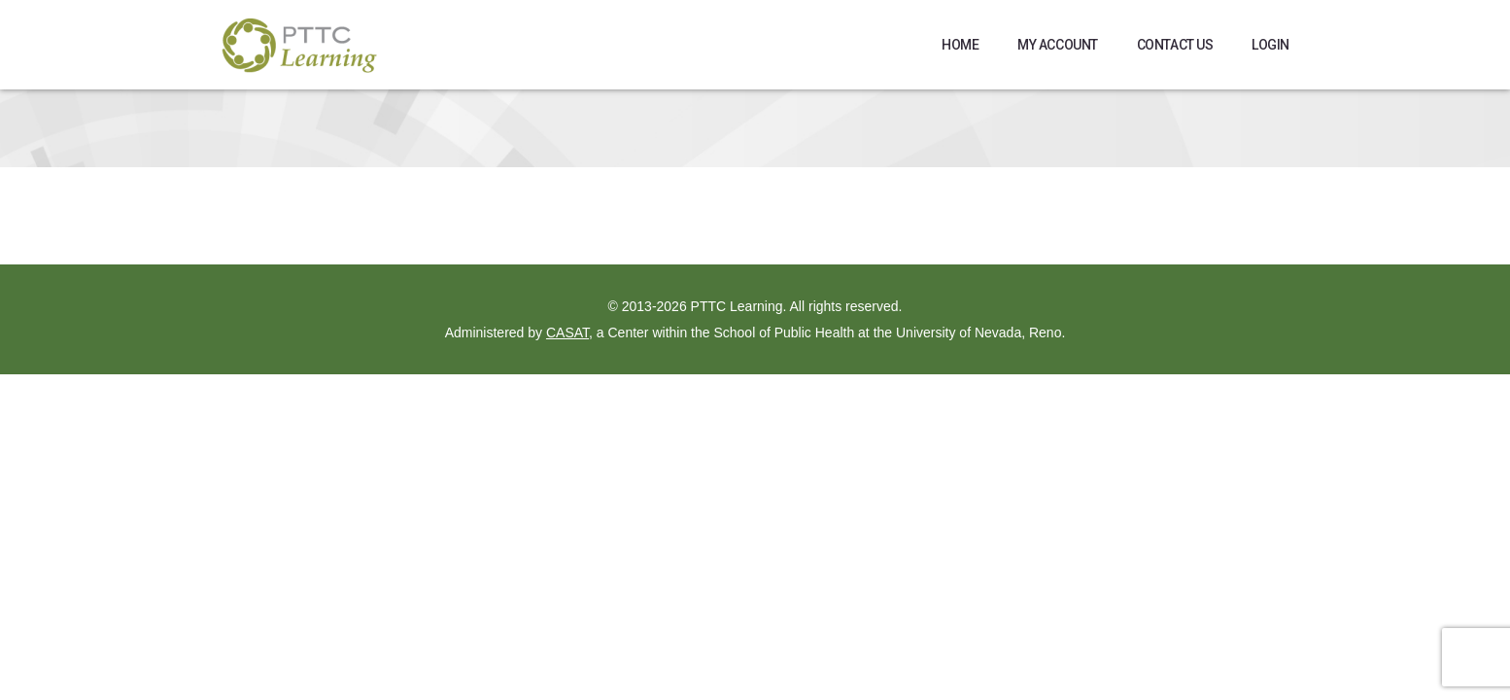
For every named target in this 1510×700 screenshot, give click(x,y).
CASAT (567, 332)
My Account (1057, 44)
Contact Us (1175, 44)
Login (1270, 44)
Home (960, 44)
